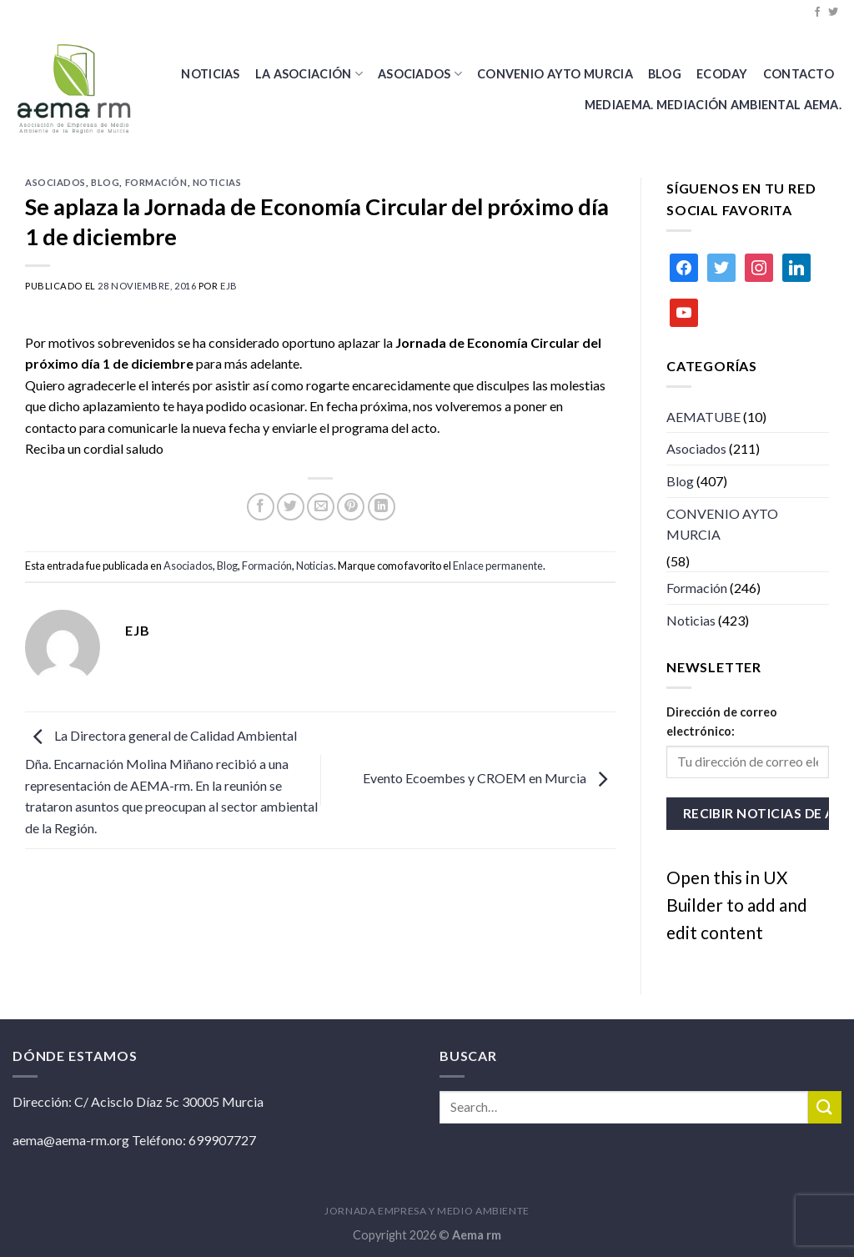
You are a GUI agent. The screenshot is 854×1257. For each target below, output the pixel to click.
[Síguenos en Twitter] (833, 12)
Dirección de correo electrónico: (721, 721)
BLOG (664, 74)
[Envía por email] (320, 506)
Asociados (420, 74)
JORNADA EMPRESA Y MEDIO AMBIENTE (427, 1210)
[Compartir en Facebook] (260, 506)
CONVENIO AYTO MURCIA (555, 74)
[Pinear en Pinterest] (350, 506)
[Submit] (824, 1107)
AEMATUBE (703, 417)
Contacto (798, 74)
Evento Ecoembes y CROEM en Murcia (489, 778)
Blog (105, 182)
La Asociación (309, 74)
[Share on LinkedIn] (381, 506)
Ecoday (722, 74)
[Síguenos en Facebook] (817, 12)
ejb (229, 285)
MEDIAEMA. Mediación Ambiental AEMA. (713, 105)
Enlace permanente (498, 565)
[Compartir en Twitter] (290, 506)
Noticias (210, 74)
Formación (156, 182)
